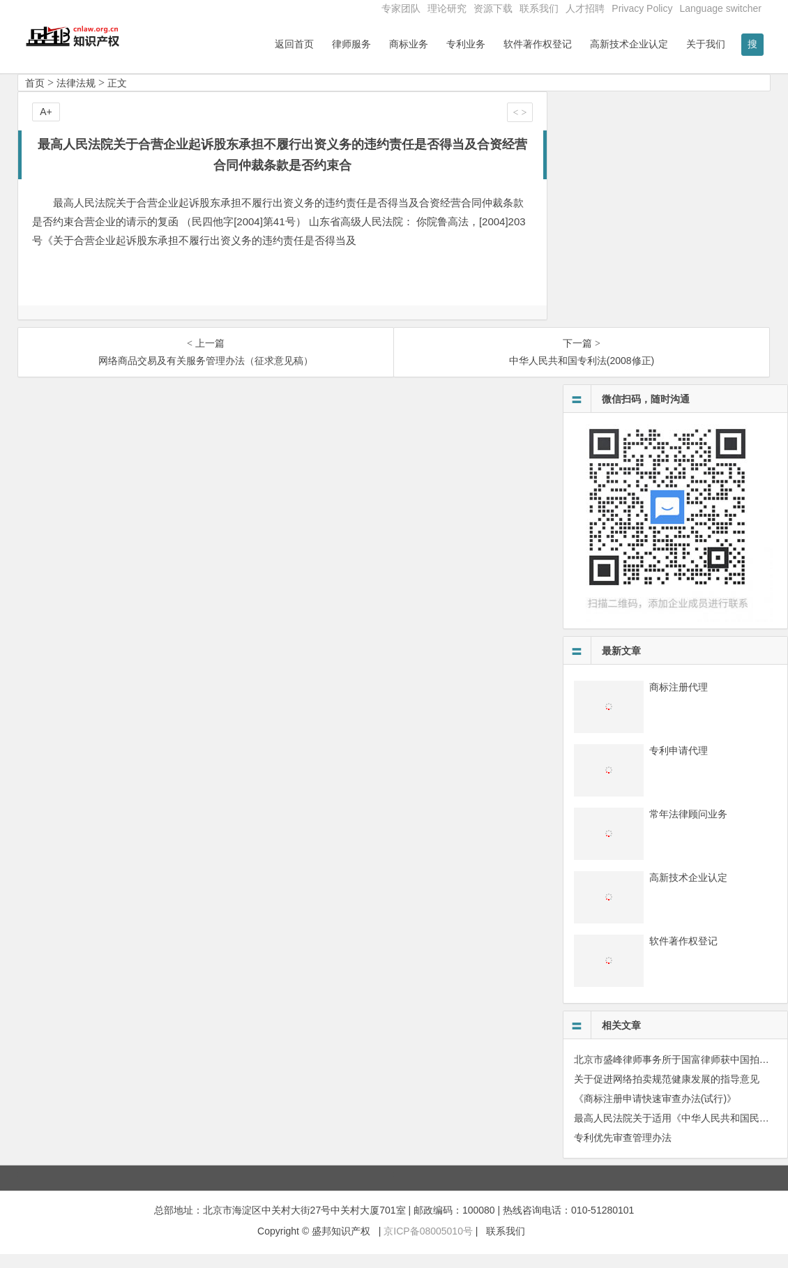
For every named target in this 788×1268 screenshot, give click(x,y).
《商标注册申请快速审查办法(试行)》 (655, 1112)
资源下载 (493, 8)
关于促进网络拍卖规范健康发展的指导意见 (666, 1093)
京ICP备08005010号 (428, 1245)
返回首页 (294, 44)
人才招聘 (585, 8)
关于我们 (705, 44)
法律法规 (76, 97)
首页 (35, 97)
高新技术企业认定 (629, 44)
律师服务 (351, 44)
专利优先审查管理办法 (623, 1151)
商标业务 (408, 44)
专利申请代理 (678, 764)
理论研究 (447, 8)
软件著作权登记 (537, 44)
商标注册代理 (678, 701)
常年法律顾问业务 (688, 827)
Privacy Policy (642, 8)
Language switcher (720, 8)
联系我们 (539, 8)
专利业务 (465, 44)
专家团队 (400, 8)
